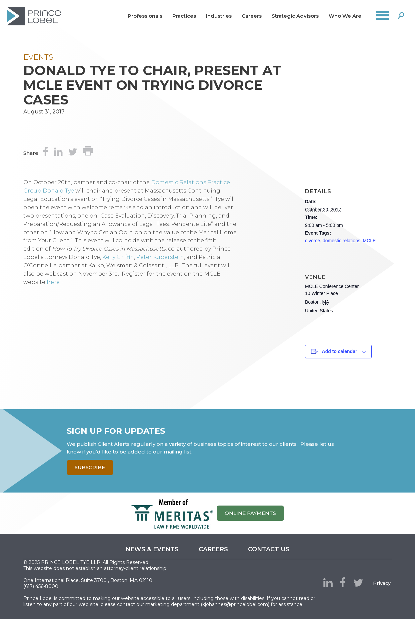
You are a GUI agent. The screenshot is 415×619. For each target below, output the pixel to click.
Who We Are (345, 16)
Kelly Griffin (118, 257)
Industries (219, 16)
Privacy (382, 583)
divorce (312, 240)
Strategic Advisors (295, 16)
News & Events (152, 549)
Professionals (145, 16)
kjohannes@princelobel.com (235, 604)
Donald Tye (58, 191)
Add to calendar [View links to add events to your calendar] (339, 351)
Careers (252, 16)
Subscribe (90, 467)
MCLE (369, 240)
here (53, 282)
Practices (184, 16)
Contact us (269, 549)
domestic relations (341, 240)
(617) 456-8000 (40, 586)
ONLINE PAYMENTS (250, 513)
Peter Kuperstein (160, 257)
